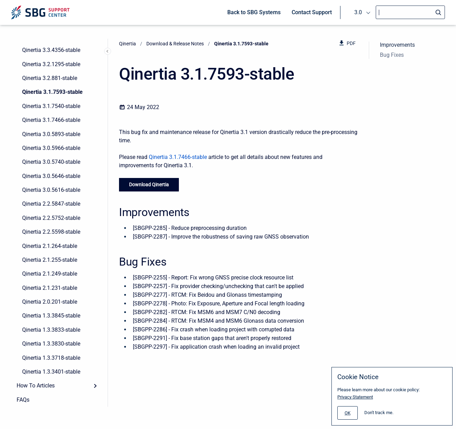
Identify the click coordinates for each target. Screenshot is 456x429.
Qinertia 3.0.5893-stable (51, 134)
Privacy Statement (355, 397)
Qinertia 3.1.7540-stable (51, 106)
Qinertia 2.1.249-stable (49, 273)
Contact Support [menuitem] (312, 12)
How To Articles (36, 385)
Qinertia (127, 43)
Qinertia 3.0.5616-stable (51, 190)
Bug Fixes (392, 55)
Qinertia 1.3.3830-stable (51, 343)
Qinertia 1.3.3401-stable (51, 371)
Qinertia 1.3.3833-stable (51, 330)
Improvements (397, 45)
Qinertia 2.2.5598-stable (51, 232)
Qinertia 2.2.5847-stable (51, 203)
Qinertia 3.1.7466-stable (51, 120)
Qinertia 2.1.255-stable (49, 260)
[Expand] (95, 386)
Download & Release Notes (175, 43)
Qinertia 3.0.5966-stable (51, 148)
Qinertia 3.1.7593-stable (52, 92)
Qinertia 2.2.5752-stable (51, 218)
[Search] (410, 12)
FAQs (23, 399)
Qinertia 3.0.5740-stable (51, 162)
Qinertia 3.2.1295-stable (51, 64)
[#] (347, 413)
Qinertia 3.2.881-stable (49, 78)
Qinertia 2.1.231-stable (49, 288)
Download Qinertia (149, 184)
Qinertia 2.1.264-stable (49, 246)
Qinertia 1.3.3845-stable (51, 315)
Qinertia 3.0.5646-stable (51, 176)
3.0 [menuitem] (358, 12)
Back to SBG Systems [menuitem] (254, 12)
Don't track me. (378, 412)
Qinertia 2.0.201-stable (49, 301)
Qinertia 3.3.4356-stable (51, 50)
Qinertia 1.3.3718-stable (51, 358)
